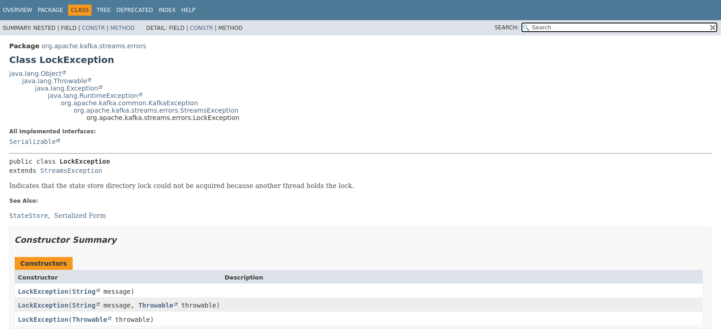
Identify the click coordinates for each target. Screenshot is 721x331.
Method (122, 28)
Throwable (155, 305)
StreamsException (71, 170)
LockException (43, 291)
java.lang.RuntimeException (93, 95)
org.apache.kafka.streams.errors (93, 46)
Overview (17, 10)
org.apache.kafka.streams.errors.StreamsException (156, 110)
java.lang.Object (35, 73)
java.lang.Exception (66, 88)
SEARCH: (507, 27)
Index (167, 10)
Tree (104, 10)
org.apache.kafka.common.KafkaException (129, 103)
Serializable (32, 141)
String (84, 291)
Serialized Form (80, 215)
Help (188, 10)
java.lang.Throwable (54, 81)
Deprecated (134, 10)
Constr (93, 28)
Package (50, 10)
